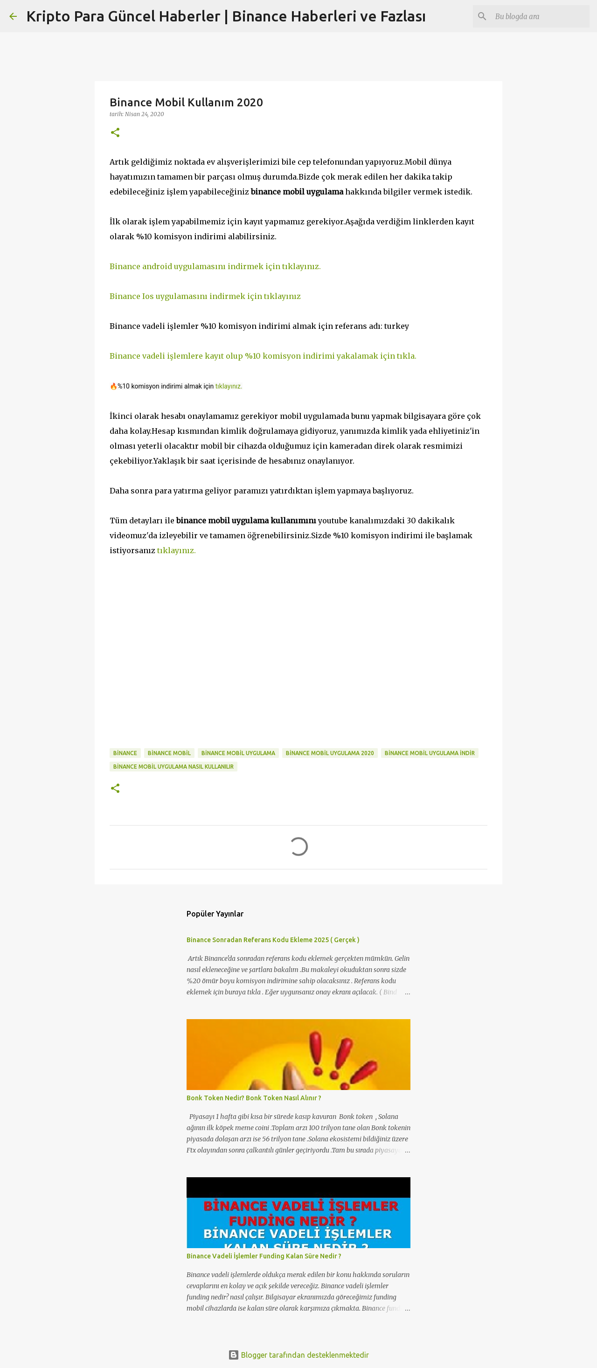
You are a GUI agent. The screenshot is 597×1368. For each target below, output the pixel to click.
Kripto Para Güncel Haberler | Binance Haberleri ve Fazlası (226, 15)
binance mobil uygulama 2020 (330, 753)
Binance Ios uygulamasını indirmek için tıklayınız (205, 296)
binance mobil (169, 753)
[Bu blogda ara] (541, 16)
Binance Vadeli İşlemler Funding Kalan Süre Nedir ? (264, 1256)
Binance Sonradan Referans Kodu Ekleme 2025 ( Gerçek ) (273, 940)
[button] (115, 133)
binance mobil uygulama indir (430, 753)
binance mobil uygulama (238, 753)
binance (125, 753)
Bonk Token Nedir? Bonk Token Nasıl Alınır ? (254, 1098)
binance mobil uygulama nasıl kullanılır (173, 767)
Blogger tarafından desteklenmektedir (298, 1355)
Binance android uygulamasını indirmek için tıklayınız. (215, 266)
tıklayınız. (229, 386)
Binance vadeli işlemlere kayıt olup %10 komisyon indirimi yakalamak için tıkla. (263, 356)
